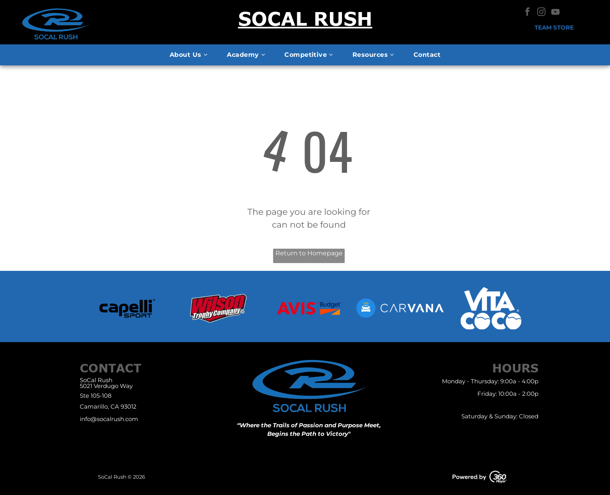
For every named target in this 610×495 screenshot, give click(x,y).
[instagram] (541, 13)
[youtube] (555, 13)
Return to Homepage (309, 253)
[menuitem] (188, 55)
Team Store (554, 27)
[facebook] (527, 13)
